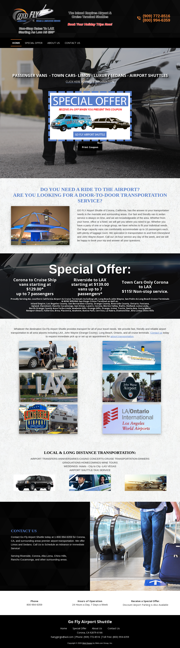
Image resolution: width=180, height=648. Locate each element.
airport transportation (122, 336)
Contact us (156, 332)
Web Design (87, 643)
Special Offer (79, 628)
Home (63, 628)
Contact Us (114, 628)
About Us (97, 628)
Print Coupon (90, 147)
